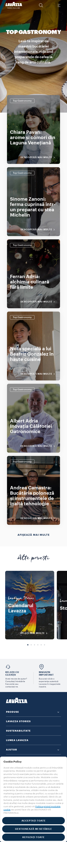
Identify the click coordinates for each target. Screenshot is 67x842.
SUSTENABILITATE (18, 731)
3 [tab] (34, 645)
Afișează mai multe (34, 535)
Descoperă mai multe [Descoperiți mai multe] (38, 157)
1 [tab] (28, 645)
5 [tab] (41, 645)
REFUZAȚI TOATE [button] (33, 837)
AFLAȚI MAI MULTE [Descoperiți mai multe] (35, 633)
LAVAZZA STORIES (18, 721)
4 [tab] (38, 645)
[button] (41, 5)
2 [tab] (31, 645)
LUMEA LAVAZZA (17, 740)
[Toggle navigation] (59, 5)
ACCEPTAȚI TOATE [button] (34, 820)
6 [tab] (44, 645)
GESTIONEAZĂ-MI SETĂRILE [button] (33, 829)
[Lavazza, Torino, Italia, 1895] (14, 5)
